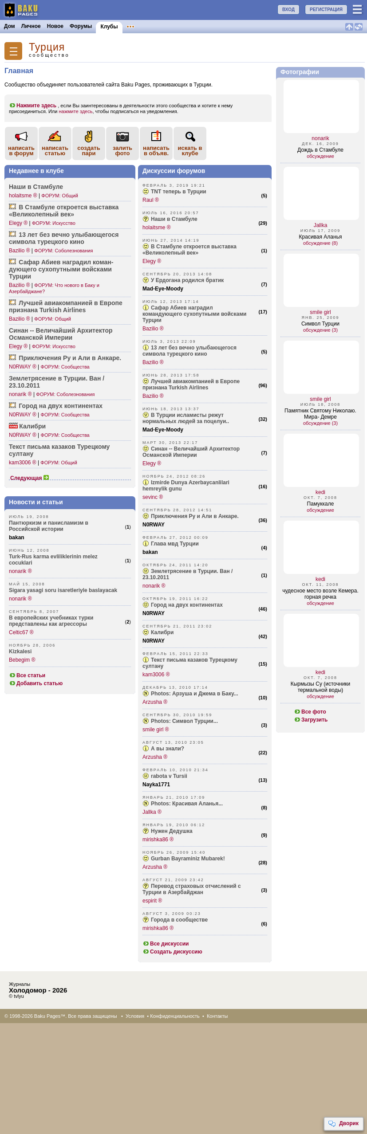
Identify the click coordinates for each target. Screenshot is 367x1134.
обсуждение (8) (320, 243)
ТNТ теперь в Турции (178, 191)
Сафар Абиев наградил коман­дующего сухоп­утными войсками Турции (61, 269)
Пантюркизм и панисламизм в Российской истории (48, 526)
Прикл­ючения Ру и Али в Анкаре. (70, 357)
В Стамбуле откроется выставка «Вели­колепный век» (63, 211)
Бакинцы (210, 26)
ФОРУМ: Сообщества (65, 366)
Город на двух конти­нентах (61, 405)
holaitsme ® (23, 195)
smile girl (320, 312)
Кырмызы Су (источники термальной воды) (321, 687)
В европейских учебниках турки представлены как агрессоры (51, 621)
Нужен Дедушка (172, 831)
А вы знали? (167, 749)
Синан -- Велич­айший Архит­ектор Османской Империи (61, 334)
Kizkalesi (20, 651)
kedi (320, 492)
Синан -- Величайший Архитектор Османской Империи (191, 452)
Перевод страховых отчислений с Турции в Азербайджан (191, 889)
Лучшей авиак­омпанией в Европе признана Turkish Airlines (65, 306)
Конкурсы (179, 26)
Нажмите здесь (32, 105)
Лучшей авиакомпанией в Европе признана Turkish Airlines (191, 384)
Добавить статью (36, 683)
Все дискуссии (165, 944)
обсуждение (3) (320, 330)
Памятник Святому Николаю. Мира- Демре (320, 414)
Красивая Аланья (320, 237)
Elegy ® (18, 223)
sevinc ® (152, 497)
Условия (135, 1016)
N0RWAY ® (22, 367)
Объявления (143, 26)
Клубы (109, 27)
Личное (31, 26)
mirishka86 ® (158, 839)
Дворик (343, 1124)
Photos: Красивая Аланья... (187, 803)
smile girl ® (155, 729)
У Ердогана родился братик (187, 280)
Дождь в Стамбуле (320, 150)
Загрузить (311, 720)
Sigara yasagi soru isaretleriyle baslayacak (63, 590)
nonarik (320, 138)
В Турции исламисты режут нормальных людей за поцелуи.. (185, 418)
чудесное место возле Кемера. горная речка (320, 594)
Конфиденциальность (175, 1016)
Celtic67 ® (21, 632)
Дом (9, 26)
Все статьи (27, 675)
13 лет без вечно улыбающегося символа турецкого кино (189, 351)
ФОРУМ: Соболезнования (63, 250)
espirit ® (152, 901)
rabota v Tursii (169, 776)
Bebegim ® (22, 660)
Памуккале (320, 504)
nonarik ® (20, 394)
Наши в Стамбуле (36, 186)
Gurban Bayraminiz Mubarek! (188, 858)
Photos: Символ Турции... (184, 721)
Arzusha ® (154, 702)
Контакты (217, 1016)
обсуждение (320, 156)
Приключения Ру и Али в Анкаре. (195, 516)
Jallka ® (152, 812)
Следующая (29, 478)
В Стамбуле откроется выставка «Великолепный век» (189, 249)
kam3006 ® (22, 462)
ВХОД (288, 9)
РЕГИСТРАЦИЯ (326, 9)
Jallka (321, 225)
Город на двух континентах (187, 605)
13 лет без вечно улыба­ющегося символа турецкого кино (63, 238)
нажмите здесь (75, 111)
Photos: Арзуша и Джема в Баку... (194, 694)
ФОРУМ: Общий (59, 195)
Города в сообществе (179, 920)
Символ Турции (320, 324)
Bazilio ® (19, 250)
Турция (47, 47)
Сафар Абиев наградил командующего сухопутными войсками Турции (194, 314)
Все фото (310, 712)
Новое (55, 26)
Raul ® (150, 200)
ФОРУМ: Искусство (53, 223)
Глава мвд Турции (175, 544)
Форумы (81, 26)
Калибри (32, 426)
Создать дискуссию (172, 952)
